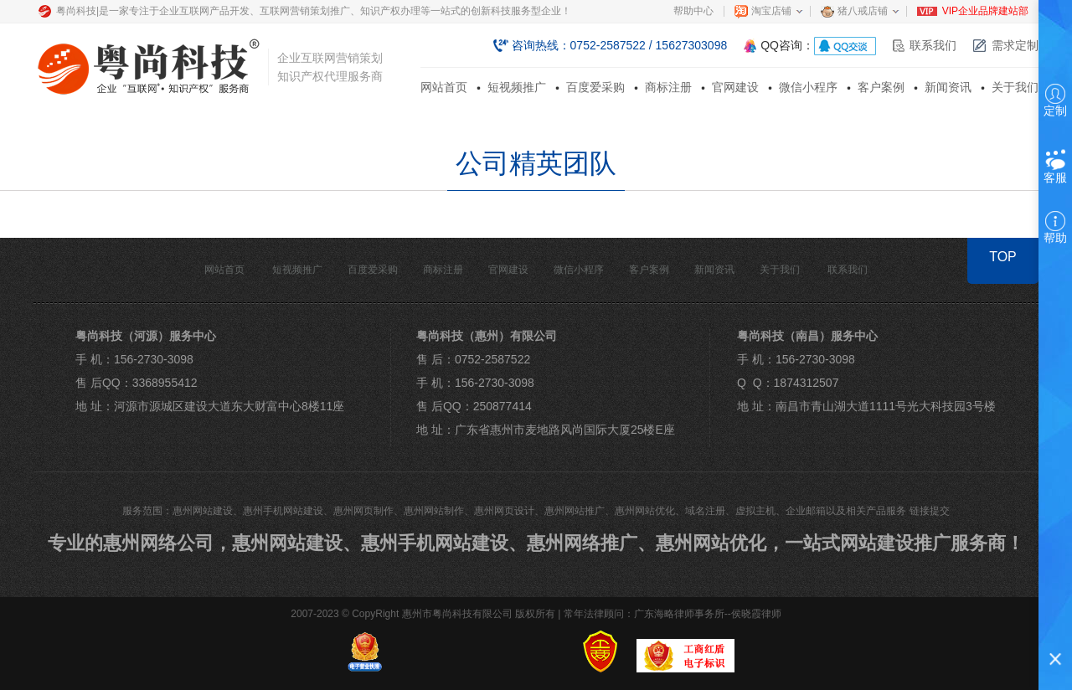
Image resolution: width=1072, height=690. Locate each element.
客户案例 (881, 87)
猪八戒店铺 (863, 11)
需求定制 (1015, 45)
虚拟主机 (755, 511)
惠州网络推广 (582, 543)
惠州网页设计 (504, 511)
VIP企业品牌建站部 (985, 11)
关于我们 (1015, 87)
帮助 (1055, 228)
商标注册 (668, 87)
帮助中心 (693, 11)
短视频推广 (516, 87)
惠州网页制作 (363, 511)
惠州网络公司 (158, 543)
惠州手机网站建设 (283, 511)
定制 (1055, 100)
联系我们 (933, 45)
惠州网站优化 (645, 511)
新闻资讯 (948, 87)
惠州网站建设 (203, 511)
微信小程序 (808, 87)
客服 (1055, 168)
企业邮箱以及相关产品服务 (846, 511)
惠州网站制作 (434, 511)
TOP (1003, 257)
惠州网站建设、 (296, 543)
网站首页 (443, 87)
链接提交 (930, 511)
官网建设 (735, 87)
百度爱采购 (595, 87)
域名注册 (705, 511)
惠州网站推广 (574, 511)
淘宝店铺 (771, 11)
